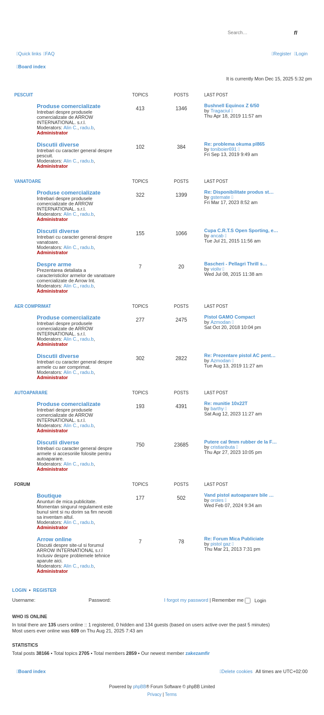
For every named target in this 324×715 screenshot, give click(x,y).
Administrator (52, 132)
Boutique (49, 495)
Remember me (231, 600)
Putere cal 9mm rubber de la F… (240, 441)
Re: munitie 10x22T (225, 403)
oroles (217, 500)
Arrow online (54, 539)
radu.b (86, 127)
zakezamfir (198, 653)
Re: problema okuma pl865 (234, 144)
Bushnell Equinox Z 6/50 (231, 105)
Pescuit (23, 95)
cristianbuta (223, 447)
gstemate (220, 197)
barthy (217, 408)
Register (45, 590)
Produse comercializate (68, 106)
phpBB (139, 686)
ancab (217, 235)
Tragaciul (220, 110)
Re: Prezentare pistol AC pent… (240, 355)
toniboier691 (224, 149)
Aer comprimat (32, 306)
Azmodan (221, 322)
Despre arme (54, 264)
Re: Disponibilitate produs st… (239, 192)
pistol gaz (221, 543)
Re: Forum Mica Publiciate (234, 538)
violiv (216, 268)
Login (19, 590)
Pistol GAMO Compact (229, 316)
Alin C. (70, 127)
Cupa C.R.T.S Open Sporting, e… (241, 230)
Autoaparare (31, 392)
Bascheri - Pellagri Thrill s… (235, 263)
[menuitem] (49, 53)
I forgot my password (186, 600)
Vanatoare (27, 181)
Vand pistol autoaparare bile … (239, 495)
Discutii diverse (58, 144)
